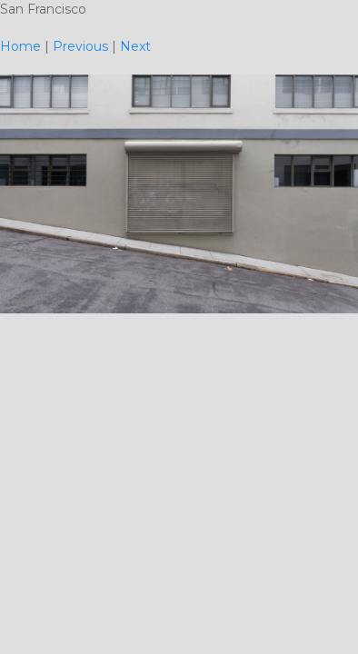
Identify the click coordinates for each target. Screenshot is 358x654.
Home (20, 46)
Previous (80, 46)
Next (135, 46)
